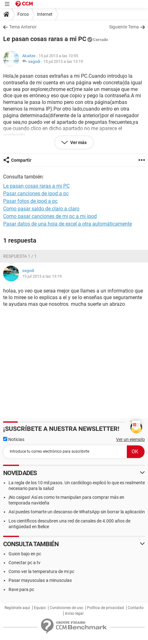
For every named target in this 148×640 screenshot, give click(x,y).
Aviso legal (74, 613)
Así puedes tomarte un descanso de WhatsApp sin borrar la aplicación (77, 511)
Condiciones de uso (66, 608)
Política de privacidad (105, 608)
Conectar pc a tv (24, 562)
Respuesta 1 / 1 (20, 256)
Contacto (136, 608)
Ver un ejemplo (130, 439)
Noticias (13, 439)
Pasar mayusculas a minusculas (40, 580)
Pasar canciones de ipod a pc (36, 193)
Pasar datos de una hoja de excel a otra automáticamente (67, 224)
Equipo (40, 608)
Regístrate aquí (17, 608)
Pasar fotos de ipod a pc (30, 201)
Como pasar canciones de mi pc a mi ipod (50, 216)
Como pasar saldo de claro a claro (41, 209)
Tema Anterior (23, 26)
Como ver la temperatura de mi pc (41, 571)
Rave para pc (21, 589)
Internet (44, 14)
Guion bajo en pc (25, 553)
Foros (23, 14)
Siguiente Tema (124, 26)
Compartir (21, 160)
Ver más (78, 142)
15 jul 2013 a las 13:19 (63, 61)
